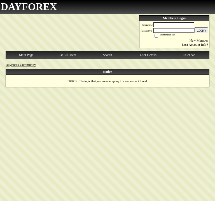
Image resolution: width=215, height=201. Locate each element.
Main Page (26, 55)
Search (107, 55)
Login (201, 30)
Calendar (189, 55)
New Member (199, 40)
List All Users (66, 55)
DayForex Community (21, 65)
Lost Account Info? (195, 45)
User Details (148, 55)
